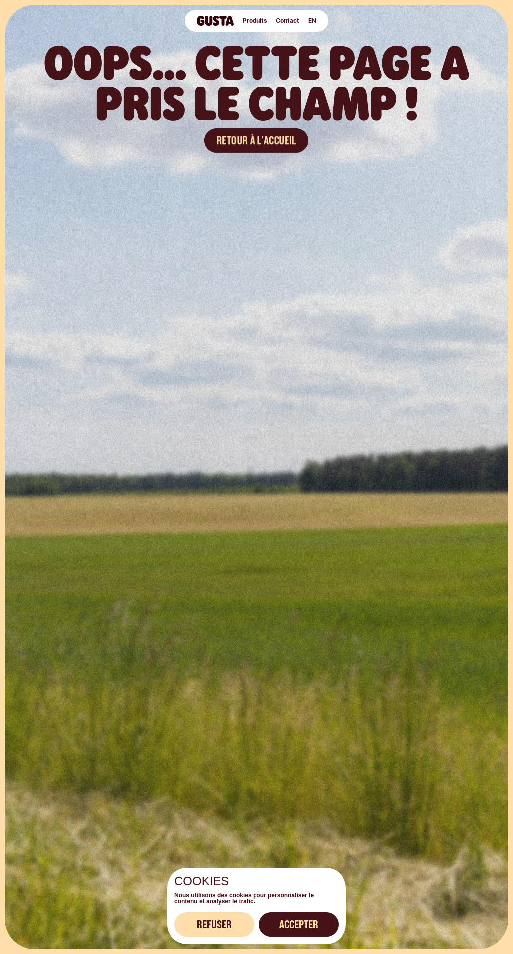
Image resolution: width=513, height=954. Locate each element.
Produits (255, 20)
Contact (287, 20)
